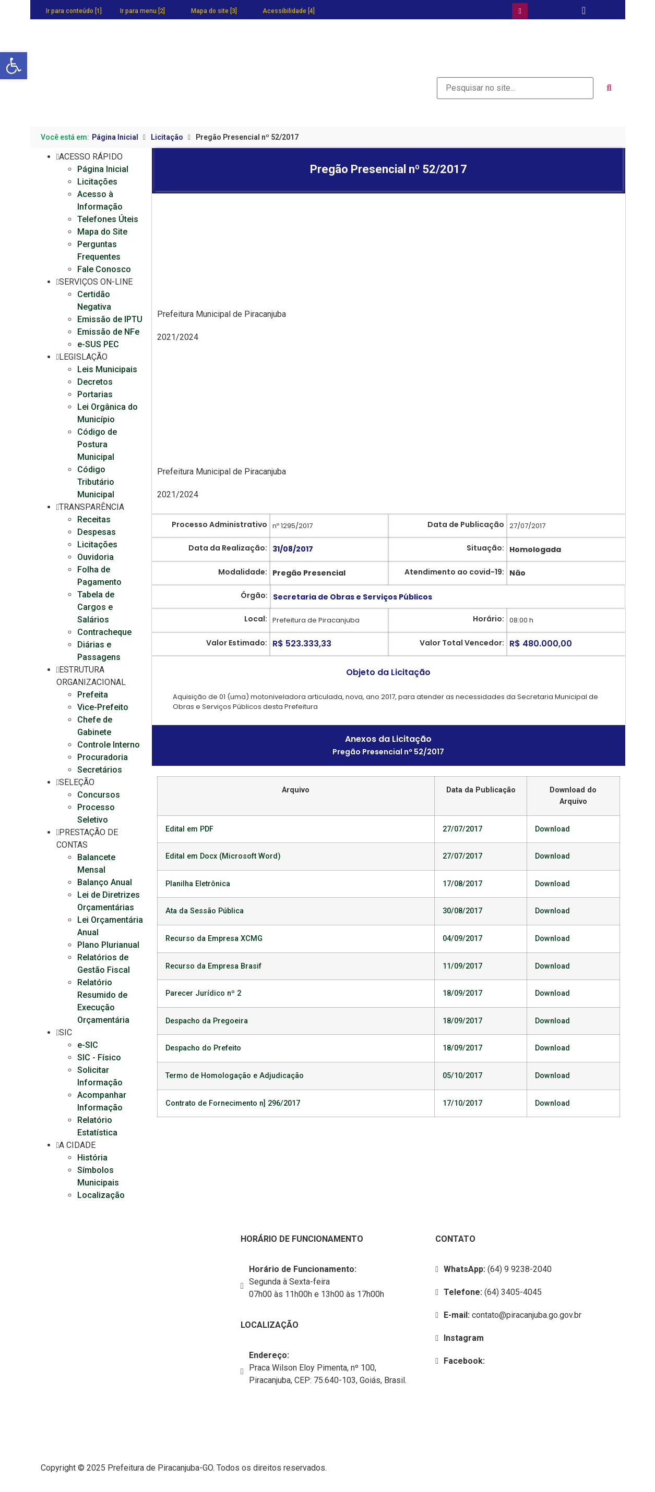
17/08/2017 (462, 883)
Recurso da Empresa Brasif (213, 966)
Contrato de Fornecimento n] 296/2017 (232, 1103)
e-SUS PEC (98, 344)
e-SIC (87, 1045)
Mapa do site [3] (214, 11)
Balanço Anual (104, 882)
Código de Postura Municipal (97, 444)
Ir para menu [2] (142, 11)
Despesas (96, 532)
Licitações (97, 182)
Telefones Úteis (107, 219)
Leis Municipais (107, 369)
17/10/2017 (462, 1103)
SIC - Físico (99, 1057)
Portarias (95, 394)
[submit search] (609, 88)
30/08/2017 (462, 911)
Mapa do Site (102, 232)
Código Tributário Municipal (95, 481)
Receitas (94, 519)
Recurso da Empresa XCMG (214, 938)
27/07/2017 (462, 829)
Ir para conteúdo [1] (74, 11)
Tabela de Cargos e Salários (95, 607)
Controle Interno (108, 745)
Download (552, 829)
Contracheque (104, 632)
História (92, 1158)
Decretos (95, 382)
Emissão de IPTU (109, 319)
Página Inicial (115, 137)
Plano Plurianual (108, 945)
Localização (101, 1195)
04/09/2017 (462, 938)
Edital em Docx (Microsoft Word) (223, 856)
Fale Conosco (104, 269)
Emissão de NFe (108, 332)
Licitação (167, 137)
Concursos (98, 795)
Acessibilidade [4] (289, 11)
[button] (13, 65)
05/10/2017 (462, 1075)
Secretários (99, 770)
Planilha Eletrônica (197, 883)
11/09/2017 (462, 966)
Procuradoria (102, 757)
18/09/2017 (462, 993)
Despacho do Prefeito (203, 1048)
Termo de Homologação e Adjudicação (234, 1075)
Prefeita (92, 695)
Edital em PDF (189, 829)
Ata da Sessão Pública (204, 911)
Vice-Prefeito (102, 707)
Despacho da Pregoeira (206, 1021)
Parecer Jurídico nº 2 (203, 993)
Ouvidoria (95, 557)
